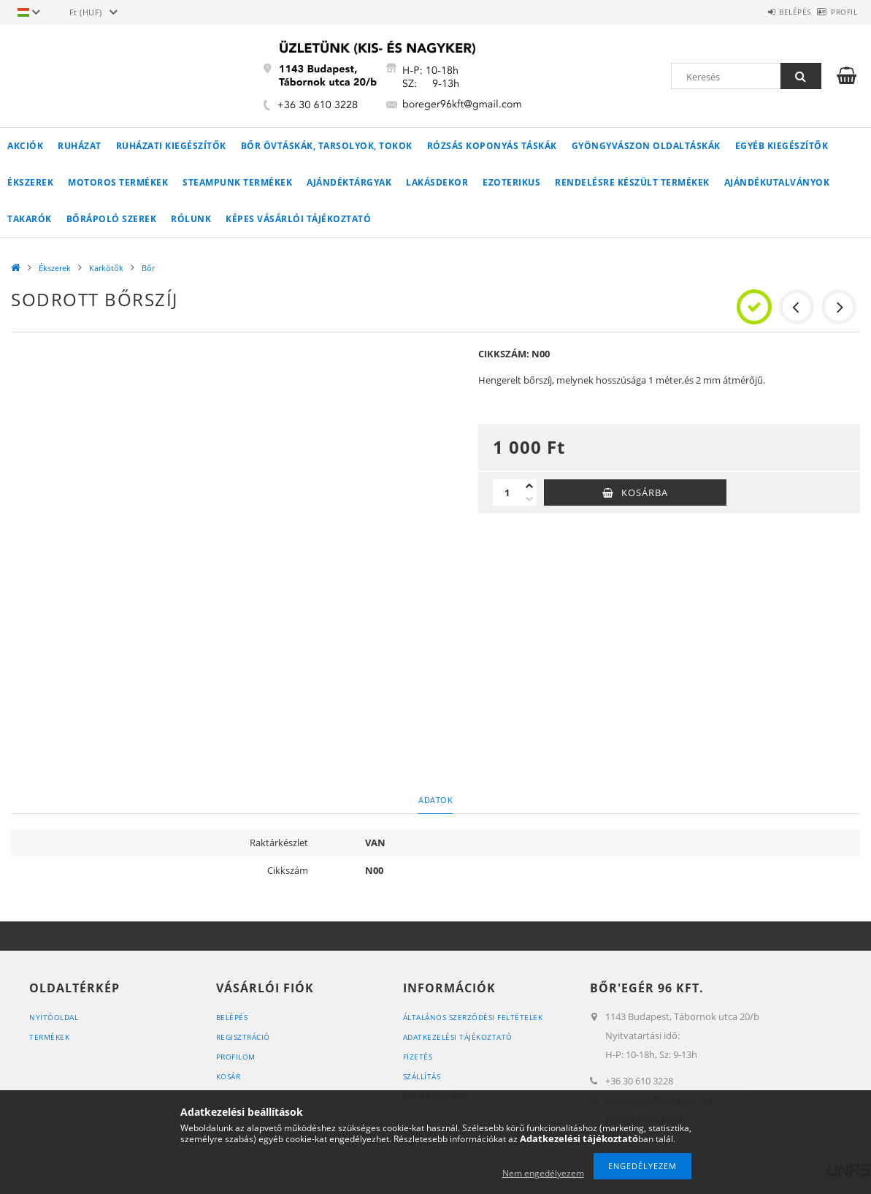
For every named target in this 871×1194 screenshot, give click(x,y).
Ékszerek (30, 182)
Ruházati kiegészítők (171, 146)
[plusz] (529, 486)
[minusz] (529, 499)
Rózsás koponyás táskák (492, 146)
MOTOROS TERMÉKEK (118, 182)
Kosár (230, 1076)
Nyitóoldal (56, 1016)
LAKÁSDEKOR (437, 182)
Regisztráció (245, 1036)
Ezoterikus (511, 182)
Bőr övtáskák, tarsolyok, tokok (327, 146)
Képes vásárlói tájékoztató (298, 219)
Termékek (50, 1036)
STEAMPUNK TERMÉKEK (237, 182)
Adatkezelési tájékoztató (462, 1036)
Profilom (238, 1056)
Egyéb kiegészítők (782, 146)
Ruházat (79, 146)
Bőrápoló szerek (111, 219)
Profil (836, 12)
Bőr (148, 267)
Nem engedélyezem (543, 1173)
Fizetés (418, 1056)
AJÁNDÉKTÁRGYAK (349, 182)
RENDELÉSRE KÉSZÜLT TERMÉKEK (632, 182)
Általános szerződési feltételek (479, 1016)
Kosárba (644, 492)
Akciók (25, 146)
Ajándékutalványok (777, 182)
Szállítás (424, 1076)
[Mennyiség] (507, 492)
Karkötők (106, 267)
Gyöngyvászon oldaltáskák (646, 146)
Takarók (29, 219)
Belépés (771, 12)
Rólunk (191, 219)
